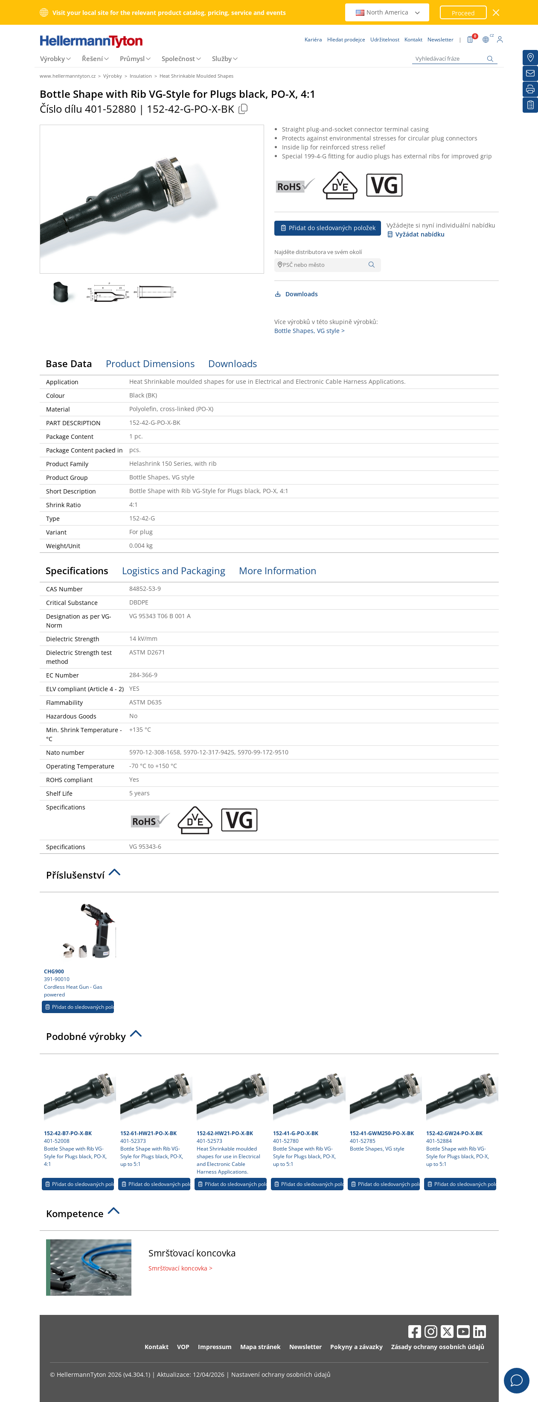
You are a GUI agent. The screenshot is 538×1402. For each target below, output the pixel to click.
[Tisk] (530, 89)
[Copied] (243, 108)
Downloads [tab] (232, 363)
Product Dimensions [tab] (150, 363)
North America (388, 12)
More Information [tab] (278, 570)
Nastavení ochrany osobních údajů (281, 1374)
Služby (222, 58)
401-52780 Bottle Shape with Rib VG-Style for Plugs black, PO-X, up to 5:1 (308, 1113)
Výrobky (52, 58)
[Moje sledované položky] (530, 105)
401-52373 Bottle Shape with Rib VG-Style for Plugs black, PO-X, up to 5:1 (155, 1113)
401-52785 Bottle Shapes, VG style (385, 1105)
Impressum (215, 1347)
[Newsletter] (530, 73)
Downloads (296, 294)
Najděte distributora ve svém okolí (318, 252)
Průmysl (132, 58)
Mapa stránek (260, 1347)
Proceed (463, 13)
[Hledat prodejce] (530, 57)
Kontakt (157, 1347)
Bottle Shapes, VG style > (309, 331)
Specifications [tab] (77, 570)
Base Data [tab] (69, 363)
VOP (183, 1347)
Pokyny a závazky (356, 1347)
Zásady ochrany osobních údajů (437, 1347)
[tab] (269, 877)
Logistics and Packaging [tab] (173, 570)
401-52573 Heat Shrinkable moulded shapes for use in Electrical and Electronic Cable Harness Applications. (232, 1116)
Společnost (178, 58)
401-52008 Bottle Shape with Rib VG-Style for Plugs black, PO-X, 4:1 (79, 1113)
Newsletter (305, 1347)
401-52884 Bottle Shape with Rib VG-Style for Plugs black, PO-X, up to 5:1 (461, 1113)
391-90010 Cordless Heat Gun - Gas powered (79, 947)
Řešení (92, 58)
